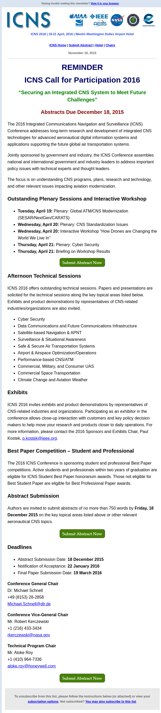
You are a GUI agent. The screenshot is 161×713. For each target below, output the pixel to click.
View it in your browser (105, 3)
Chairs (110, 45)
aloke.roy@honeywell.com (31, 666)
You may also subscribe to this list (110, 701)
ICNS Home (57, 45)
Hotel (99, 45)
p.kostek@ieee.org (39, 438)
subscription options (43, 701)
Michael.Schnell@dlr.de (29, 604)
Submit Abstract (81, 45)
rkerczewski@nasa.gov (28, 635)
